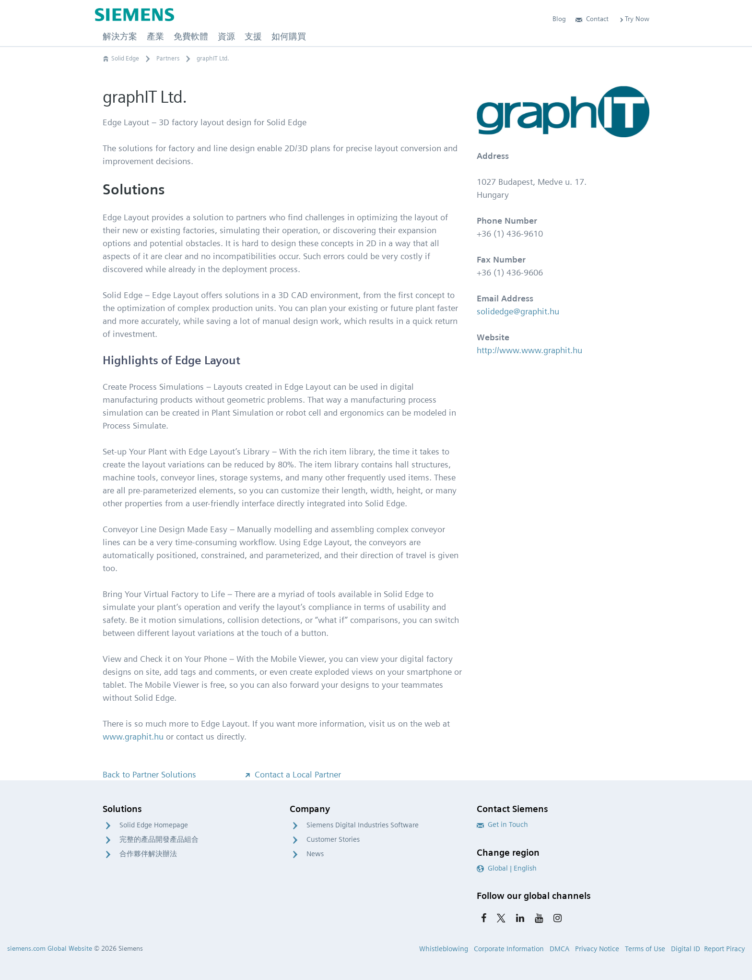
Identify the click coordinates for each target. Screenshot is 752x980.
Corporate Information (509, 948)
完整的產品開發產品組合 (159, 839)
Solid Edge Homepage (153, 825)
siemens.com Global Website (49, 948)
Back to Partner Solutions (149, 774)
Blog (559, 19)
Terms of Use (645, 948)
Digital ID (685, 948)
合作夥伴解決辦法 (148, 853)
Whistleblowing (443, 948)
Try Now (633, 19)
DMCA (559, 948)
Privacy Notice (597, 948)
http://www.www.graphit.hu (529, 350)
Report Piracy (724, 948)
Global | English (507, 868)
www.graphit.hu (133, 736)
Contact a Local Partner (292, 774)
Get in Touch (502, 824)
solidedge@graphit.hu (518, 311)
